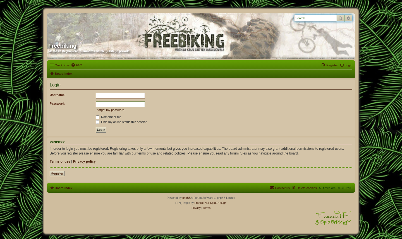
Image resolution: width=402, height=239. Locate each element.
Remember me (108, 117)
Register (57, 173)
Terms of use (60, 161)
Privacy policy (84, 161)
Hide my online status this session (121, 122)
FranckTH (200, 202)
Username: (58, 94)
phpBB (186, 197)
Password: (57, 103)
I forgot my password (110, 110)
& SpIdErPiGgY (217, 202)
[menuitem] (76, 65)
